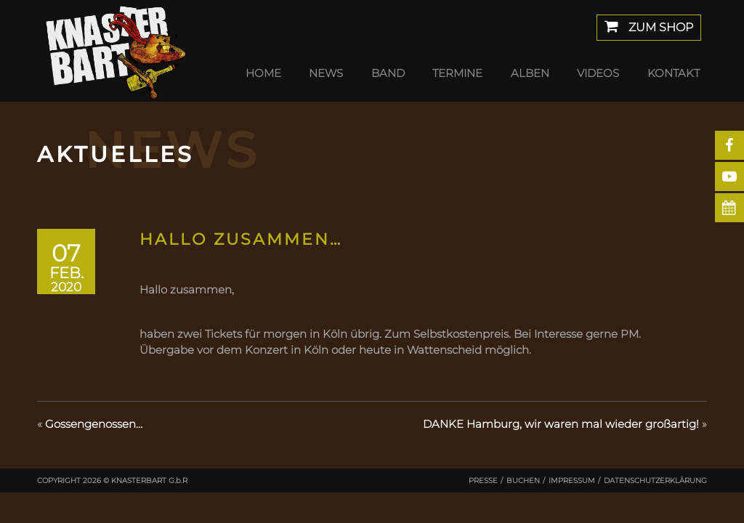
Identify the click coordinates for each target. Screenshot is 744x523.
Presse (483, 480)
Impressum (572, 480)
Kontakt (673, 73)
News (326, 73)
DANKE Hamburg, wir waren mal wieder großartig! (561, 424)
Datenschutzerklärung (655, 480)
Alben (530, 73)
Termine (457, 73)
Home (263, 73)
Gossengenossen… (93, 424)
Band (388, 73)
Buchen (523, 480)
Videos (598, 73)
